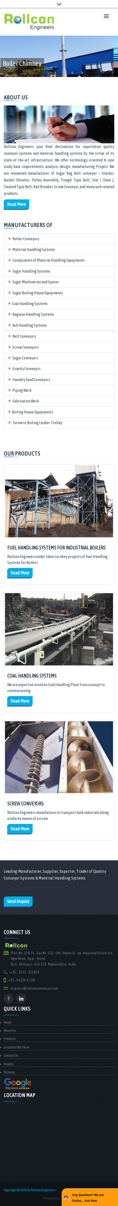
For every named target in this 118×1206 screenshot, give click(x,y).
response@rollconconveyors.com (34, 988)
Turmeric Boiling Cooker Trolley (35, 422)
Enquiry (9, 1064)
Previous (72, 73)
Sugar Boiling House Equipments (35, 292)
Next (82, 73)
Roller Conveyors (23, 238)
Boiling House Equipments (30, 411)
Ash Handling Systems (27, 325)
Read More (16, 204)
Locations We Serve (17, 1047)
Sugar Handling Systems (29, 271)
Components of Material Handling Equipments (46, 260)
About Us (10, 1031)
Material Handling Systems (31, 249)
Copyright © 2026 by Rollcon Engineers (29, 1190)
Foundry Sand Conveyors (29, 379)
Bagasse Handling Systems (31, 314)
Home (7, 1022)
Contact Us (11, 1055)
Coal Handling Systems (28, 303)
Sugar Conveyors (23, 357)
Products (10, 1039)
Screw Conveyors (23, 347)
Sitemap (9, 1072)
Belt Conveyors (22, 336)
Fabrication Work (23, 401)
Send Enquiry (18, 901)
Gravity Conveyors (24, 368)
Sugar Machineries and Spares (33, 281)
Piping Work (20, 390)
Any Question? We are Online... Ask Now (88, 1197)
